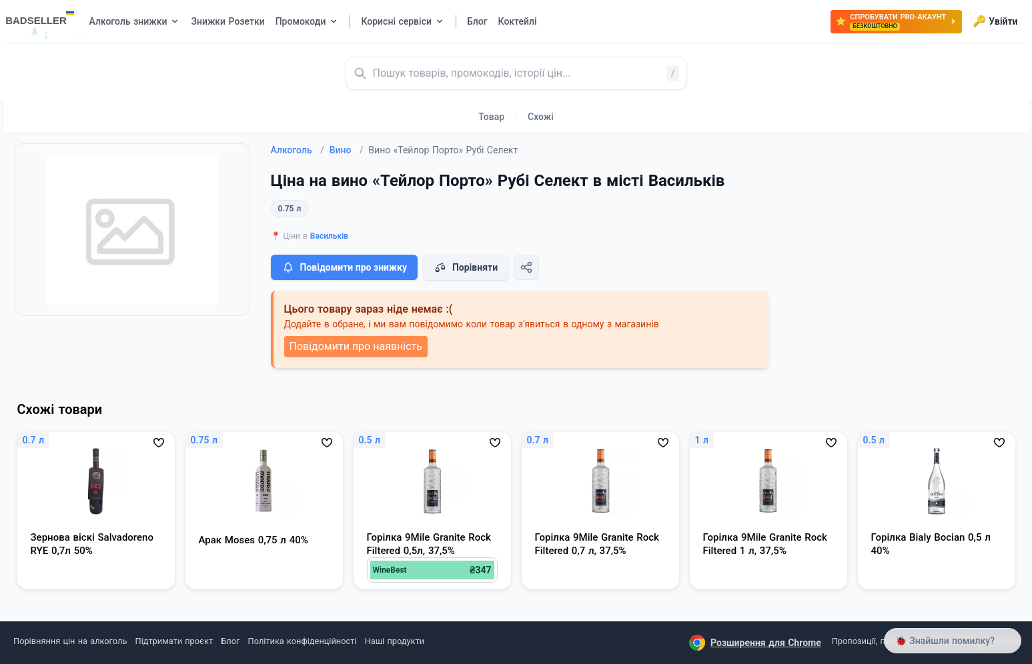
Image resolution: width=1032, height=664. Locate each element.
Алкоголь (297, 150)
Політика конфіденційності (302, 641)
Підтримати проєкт (174, 641)
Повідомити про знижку (344, 267)
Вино (347, 150)
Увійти (995, 21)
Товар (491, 116)
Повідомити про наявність (356, 346)
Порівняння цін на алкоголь (70, 641)
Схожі (541, 116)
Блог (230, 641)
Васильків (329, 236)
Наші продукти (394, 641)
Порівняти (466, 267)
